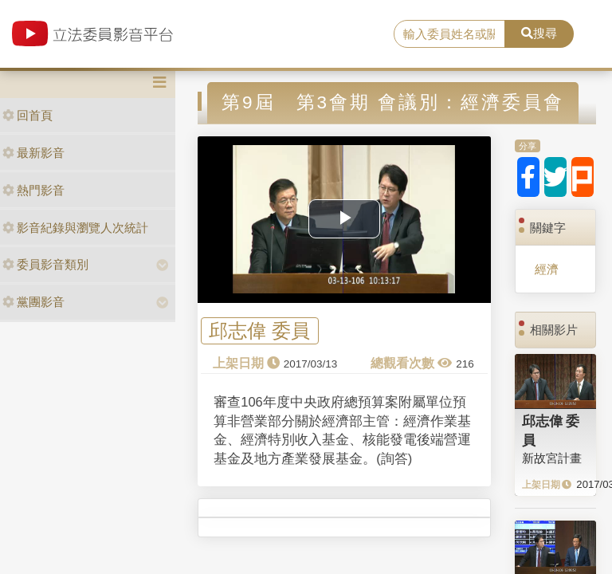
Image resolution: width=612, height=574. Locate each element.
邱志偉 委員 (259, 331)
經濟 (547, 269)
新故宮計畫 (552, 458)
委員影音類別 (45, 264)
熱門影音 (33, 190)
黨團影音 (33, 302)
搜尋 (539, 33)
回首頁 (27, 115)
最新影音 (33, 152)
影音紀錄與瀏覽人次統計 (75, 227)
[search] (449, 34)
